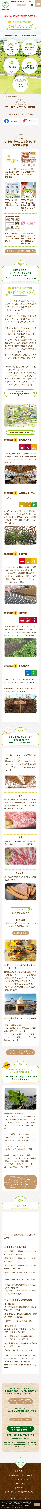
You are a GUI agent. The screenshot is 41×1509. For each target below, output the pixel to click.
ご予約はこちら (20, 933)
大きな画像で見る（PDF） (21, 432)
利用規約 (20, 1471)
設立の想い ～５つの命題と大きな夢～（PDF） (22, 393)
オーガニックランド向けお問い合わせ (20, 1492)
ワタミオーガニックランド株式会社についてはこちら (19, 1052)
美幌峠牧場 (14, 1028)
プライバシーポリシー (20, 1479)
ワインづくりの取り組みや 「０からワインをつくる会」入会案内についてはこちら (19, 1182)
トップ (3, 96)
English (21, 5)
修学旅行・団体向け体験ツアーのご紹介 (20, 1401)
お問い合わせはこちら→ (25, 1445)
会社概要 (20, 1488)
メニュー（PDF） (21, 909)
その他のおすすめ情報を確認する (20, 251)
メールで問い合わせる (20, 1419)
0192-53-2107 (24, 1435)
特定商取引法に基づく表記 (20, 1475)
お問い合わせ (20, 1483)
